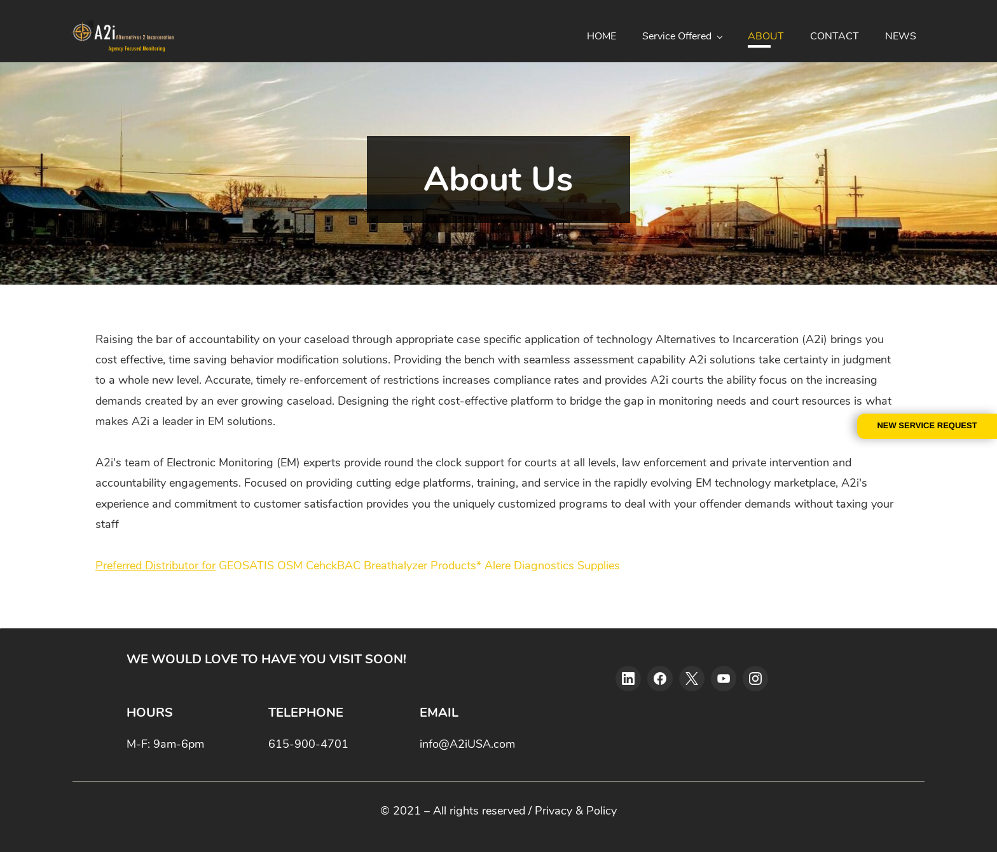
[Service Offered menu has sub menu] (685, 36)
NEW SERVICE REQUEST (927, 425)
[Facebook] (660, 678)
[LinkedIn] (628, 678)
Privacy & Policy (576, 810)
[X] (692, 678)
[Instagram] (755, 678)
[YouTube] (723, 678)
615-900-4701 (308, 743)
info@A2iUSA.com (467, 743)
